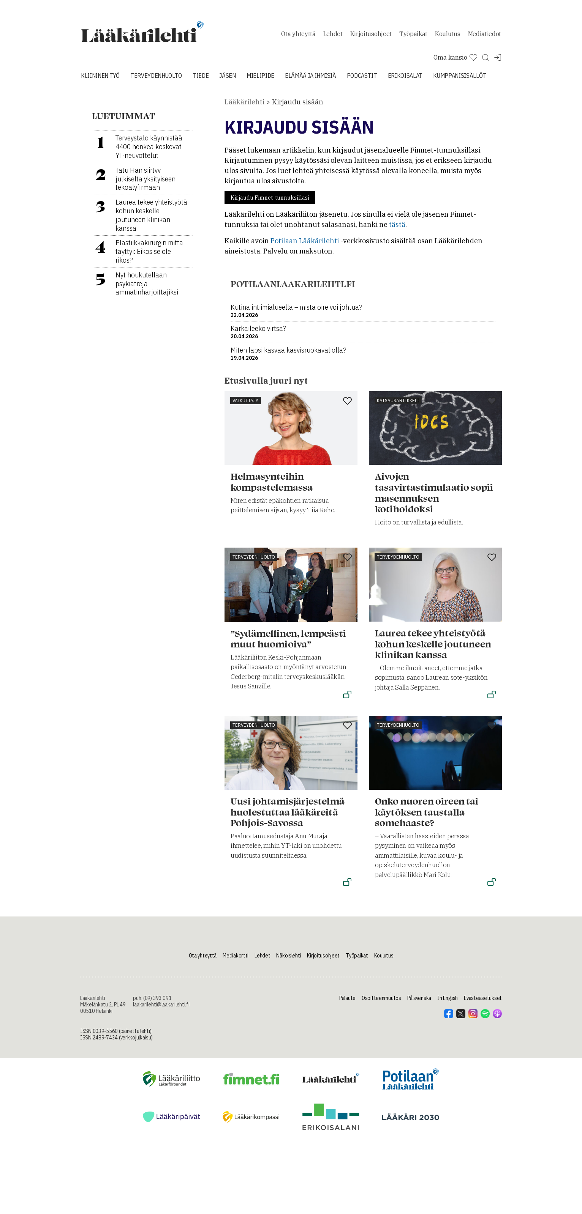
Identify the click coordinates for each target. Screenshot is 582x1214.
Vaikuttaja (245, 404)
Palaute (347, 1002)
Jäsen (227, 79)
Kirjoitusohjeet (371, 35)
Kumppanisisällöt (459, 79)
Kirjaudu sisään (297, 106)
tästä (397, 228)
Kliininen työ (100, 79)
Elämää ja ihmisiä (310, 79)
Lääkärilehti (244, 106)
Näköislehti (288, 959)
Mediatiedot (484, 35)
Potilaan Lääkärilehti (304, 245)
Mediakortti (235, 959)
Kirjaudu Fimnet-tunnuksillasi (270, 201)
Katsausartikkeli (398, 404)
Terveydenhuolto (156, 79)
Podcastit (362, 79)
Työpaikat (413, 35)
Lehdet (333, 35)
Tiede (201, 79)
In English (447, 1002)
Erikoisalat (405, 79)
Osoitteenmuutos (381, 1002)
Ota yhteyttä (298, 35)
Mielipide (260, 79)
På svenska (419, 1002)
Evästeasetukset (483, 1002)
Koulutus (447, 35)
